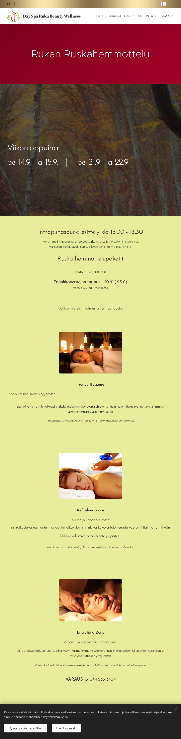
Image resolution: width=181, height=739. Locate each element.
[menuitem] (103, 16)
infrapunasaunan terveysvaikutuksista (81, 241)
